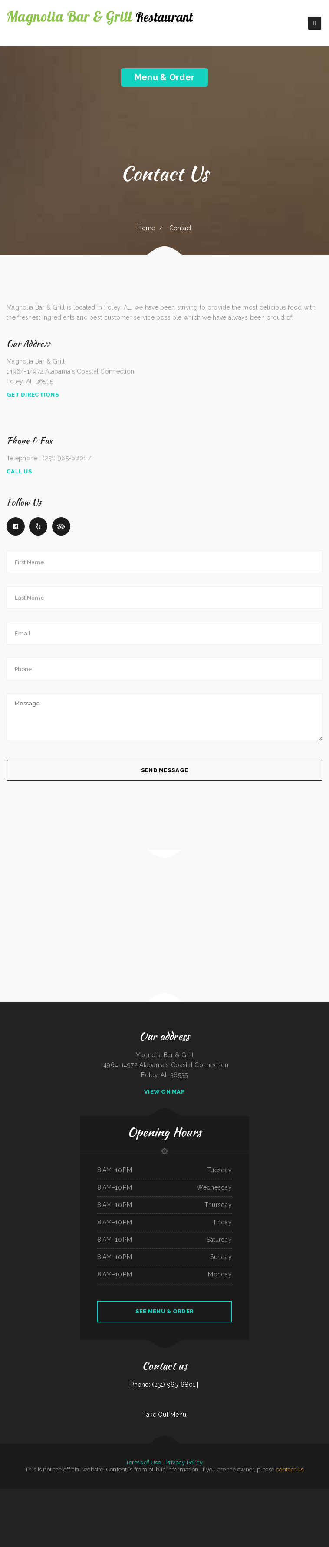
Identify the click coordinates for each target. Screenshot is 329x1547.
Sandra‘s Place (170, 1513)
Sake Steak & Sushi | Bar (102, 1503)
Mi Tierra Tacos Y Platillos (153, 1493)
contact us (290, 1469)
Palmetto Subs (304, 1503)
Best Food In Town (115, 1513)
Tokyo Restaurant (175, 1493)
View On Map (164, 1091)
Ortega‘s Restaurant (322, 1503)
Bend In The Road (176, 1503)
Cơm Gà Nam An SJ (127, 1513)
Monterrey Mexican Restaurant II (63, 1503)
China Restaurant (290, 1493)
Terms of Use (143, 1462)
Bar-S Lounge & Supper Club (233, 1503)
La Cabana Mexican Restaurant (216, 1503)
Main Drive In (137, 1513)
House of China (187, 1503)
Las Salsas (129, 1493)
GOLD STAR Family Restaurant (304, 1493)
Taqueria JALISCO (129, 1503)
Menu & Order (164, 77)
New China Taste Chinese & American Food (192, 1493)
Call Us (19, 471)
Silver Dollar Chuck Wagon (200, 1503)
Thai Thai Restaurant (119, 1493)
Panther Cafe (97, 1493)
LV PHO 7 (312, 1503)
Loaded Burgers (146, 1513)
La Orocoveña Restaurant (210, 1493)
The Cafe (35, 1503)
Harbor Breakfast (77, 1493)
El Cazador (91, 1503)
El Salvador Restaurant (248, 1503)
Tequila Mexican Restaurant (80, 1503)
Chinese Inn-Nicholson (272, 1493)
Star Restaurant (88, 1493)
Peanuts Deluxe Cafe (49, 1493)
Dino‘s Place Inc (294, 1503)
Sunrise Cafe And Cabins (225, 1493)
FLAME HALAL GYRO (16, 1493)
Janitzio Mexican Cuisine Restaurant (185, 1513)
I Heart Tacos (200, 1513)
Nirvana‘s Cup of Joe (318, 1493)
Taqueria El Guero (166, 1503)
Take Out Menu (165, 1414)
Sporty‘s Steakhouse (238, 1493)
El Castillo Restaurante (117, 1503)
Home (146, 228)
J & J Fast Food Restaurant (153, 1503)
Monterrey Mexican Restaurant (15, 1503)
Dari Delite (28, 1503)
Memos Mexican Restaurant (64, 1493)
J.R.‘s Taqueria (165, 1493)
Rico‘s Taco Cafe (5, 1493)
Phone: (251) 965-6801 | (164, 1384)
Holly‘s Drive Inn (107, 1493)
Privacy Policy (184, 1462)
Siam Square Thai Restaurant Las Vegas (255, 1493)
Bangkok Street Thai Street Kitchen (279, 1503)
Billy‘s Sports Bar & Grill (45, 1503)
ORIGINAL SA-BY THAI (262, 1503)
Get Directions (33, 394)
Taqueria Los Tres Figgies (211, 1513)
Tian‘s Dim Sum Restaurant (158, 1513)
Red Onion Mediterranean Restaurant (33, 1493)
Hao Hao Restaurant (139, 1493)
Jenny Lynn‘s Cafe (139, 1503)
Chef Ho (282, 1493)
